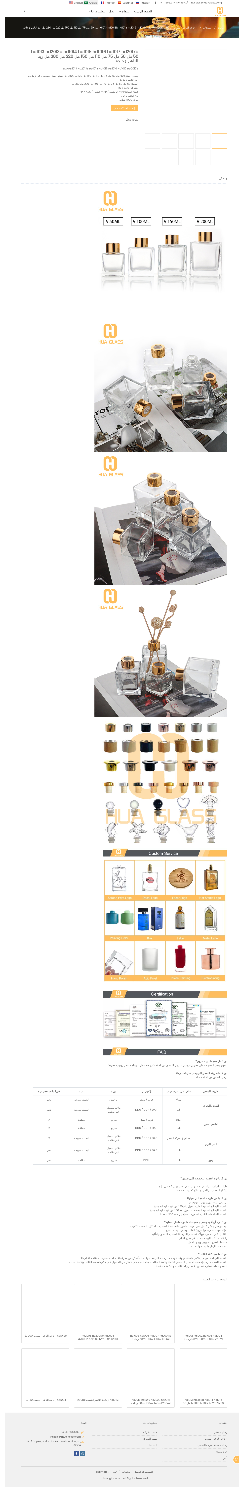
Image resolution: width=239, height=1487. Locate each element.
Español (123, 3)
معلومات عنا (93, 11)
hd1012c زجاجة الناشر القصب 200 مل (40, 1335)
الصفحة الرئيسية (138, 11)
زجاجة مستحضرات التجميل (207, 1445)
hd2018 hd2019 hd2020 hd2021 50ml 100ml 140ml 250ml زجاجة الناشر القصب (146, 1401)
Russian (140, 3)
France (105, 3)
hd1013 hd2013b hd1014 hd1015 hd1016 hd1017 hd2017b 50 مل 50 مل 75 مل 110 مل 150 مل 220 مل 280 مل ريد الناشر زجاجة (198, 1401)
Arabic (88, 3)
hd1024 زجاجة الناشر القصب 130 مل (40, 1400)
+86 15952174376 (170, 2)
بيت (214, 28)
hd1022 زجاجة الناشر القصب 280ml (93, 1400)
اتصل (107, 11)
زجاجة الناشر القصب (180, 28)
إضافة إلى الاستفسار (120, 108)
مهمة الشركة (145, 1439)
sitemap (96, 1472)
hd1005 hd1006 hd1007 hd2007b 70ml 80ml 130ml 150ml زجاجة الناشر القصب (145, 1337)
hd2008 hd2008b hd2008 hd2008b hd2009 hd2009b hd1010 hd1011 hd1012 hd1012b (93, 1337)
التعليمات (147, 1445)
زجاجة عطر (215, 1432)
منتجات (121, 11)
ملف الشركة (145, 1432)
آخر (220, 1458)
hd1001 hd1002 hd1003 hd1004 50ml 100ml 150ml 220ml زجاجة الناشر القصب (198, 1337)
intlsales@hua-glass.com (201, 2)
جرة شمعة (216, 1452)
